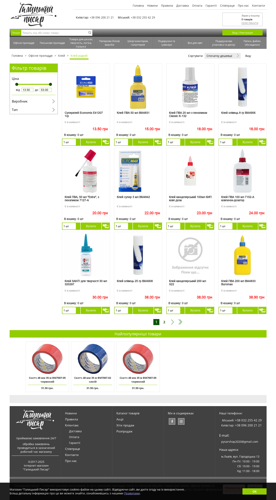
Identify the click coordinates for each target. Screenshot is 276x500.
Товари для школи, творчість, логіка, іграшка (81, 42)
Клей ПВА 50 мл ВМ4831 (133, 112)
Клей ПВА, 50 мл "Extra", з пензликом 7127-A (82, 198)
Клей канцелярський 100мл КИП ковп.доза (190, 198)
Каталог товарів (128, 413)
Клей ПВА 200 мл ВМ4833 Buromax (238, 282)
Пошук (16, 32)
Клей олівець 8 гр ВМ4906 (238, 112)
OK (255, 491)
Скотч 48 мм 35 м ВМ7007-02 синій (92, 379)
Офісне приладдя (23, 43)
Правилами (132, 493)
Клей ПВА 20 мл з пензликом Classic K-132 (188, 114)
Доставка (182, 5)
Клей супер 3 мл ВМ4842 (133, 197)
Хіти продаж (125, 425)
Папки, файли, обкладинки (252, 42)
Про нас (243, 5)
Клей (61, 55)
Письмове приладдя (52, 43)
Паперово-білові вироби (109, 42)
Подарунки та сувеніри (166, 42)
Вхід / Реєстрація (242, 32)
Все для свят (195, 43)
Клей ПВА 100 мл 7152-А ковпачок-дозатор (237, 198)
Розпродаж (124, 431)
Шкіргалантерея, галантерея (137, 42)
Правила (167, 5)
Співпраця (227, 5)
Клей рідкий (79, 55)
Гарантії (211, 5)
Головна (138, 5)
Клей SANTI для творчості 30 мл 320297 (86, 282)
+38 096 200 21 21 (102, 17)
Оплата (197, 5)
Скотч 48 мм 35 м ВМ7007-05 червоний (47, 379)
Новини (152, 5)
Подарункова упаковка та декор (223, 42)
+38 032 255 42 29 (143, 17)
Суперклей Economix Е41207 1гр (84, 114)
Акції (119, 419)
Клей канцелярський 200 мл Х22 (187, 282)
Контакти (258, 5)
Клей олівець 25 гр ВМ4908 (135, 281)
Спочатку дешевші (219, 56)
